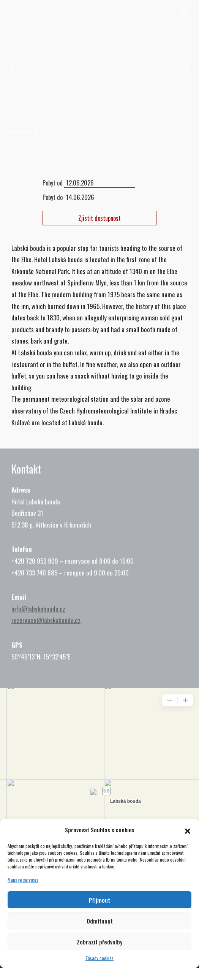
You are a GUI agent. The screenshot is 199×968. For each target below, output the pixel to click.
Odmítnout (100, 921)
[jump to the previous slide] (13, 69)
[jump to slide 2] (25, 132)
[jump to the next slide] (185, 69)
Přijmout (99, 900)
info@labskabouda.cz (38, 626)
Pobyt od (53, 182)
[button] (187, 829)
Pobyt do (53, 197)
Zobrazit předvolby (99, 942)
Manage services (23, 879)
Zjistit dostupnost (99, 218)
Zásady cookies (99, 958)
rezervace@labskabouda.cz (46, 638)
